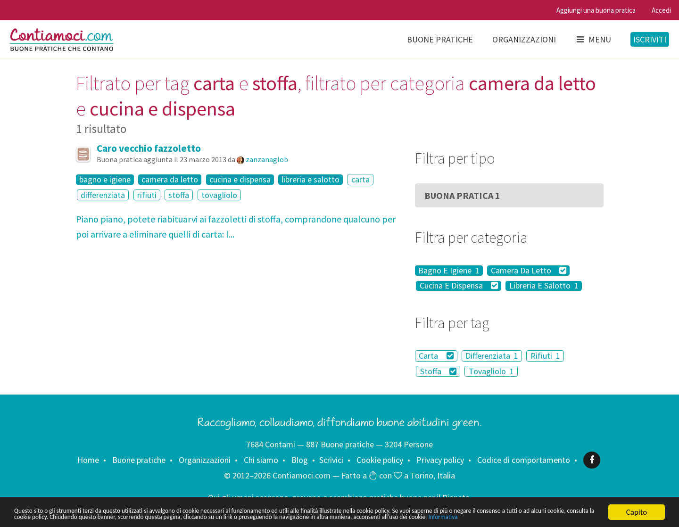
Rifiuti (545, 355)
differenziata (103, 194)
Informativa (159, 516)
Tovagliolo (491, 371)
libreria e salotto (311, 179)
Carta (436, 355)
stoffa (178, 194)
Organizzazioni (524, 39)
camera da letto (169, 179)
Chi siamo (261, 459)
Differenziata (491, 355)
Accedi (661, 10)
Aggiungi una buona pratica (596, 10)
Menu (593, 39)
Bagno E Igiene (449, 270)
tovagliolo (219, 194)
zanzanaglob (267, 159)
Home (88, 459)
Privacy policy (440, 459)
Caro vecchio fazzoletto (149, 148)
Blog (299, 459)
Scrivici (331, 459)
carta (360, 179)
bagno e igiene (105, 179)
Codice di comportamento (523, 459)
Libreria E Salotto (544, 286)
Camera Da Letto (529, 270)
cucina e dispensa (240, 179)
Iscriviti (649, 39)
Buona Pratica (462, 195)
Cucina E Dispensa (459, 286)
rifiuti (147, 194)
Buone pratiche (440, 39)
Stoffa (438, 371)
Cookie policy (379, 459)
